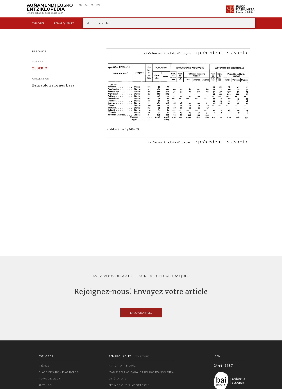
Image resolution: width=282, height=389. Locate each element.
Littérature (117, 378)
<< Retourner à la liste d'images (167, 53)
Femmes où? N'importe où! (129, 385)
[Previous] (209, 52)
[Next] (237, 52)
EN (98, 5)
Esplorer (38, 23)
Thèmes (44, 365)
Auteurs (44, 385)
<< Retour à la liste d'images (169, 142)
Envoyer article (141, 312)
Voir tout (142, 356)
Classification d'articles (58, 372)
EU (86, 5)
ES (80, 5)
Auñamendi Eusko (50, 9)
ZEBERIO (39, 68)
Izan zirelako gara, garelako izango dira (141, 372)
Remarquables (64, 23)
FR (92, 5)
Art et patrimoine (122, 365)
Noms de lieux (49, 378)
